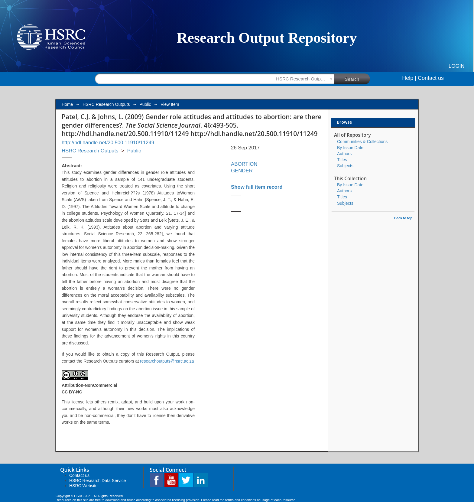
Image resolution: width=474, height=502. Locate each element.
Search (357, 78)
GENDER (242, 171)
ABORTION (244, 164)
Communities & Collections (362, 141)
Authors (344, 153)
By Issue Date (350, 147)
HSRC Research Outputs (106, 104)
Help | (409, 78)
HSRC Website (83, 485)
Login (457, 66)
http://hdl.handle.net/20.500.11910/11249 (108, 142)
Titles (342, 159)
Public (145, 104)
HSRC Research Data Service (97, 480)
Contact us (431, 78)
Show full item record (257, 187)
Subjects (345, 165)
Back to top (403, 218)
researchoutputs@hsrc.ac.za (167, 361)
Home (67, 104)
